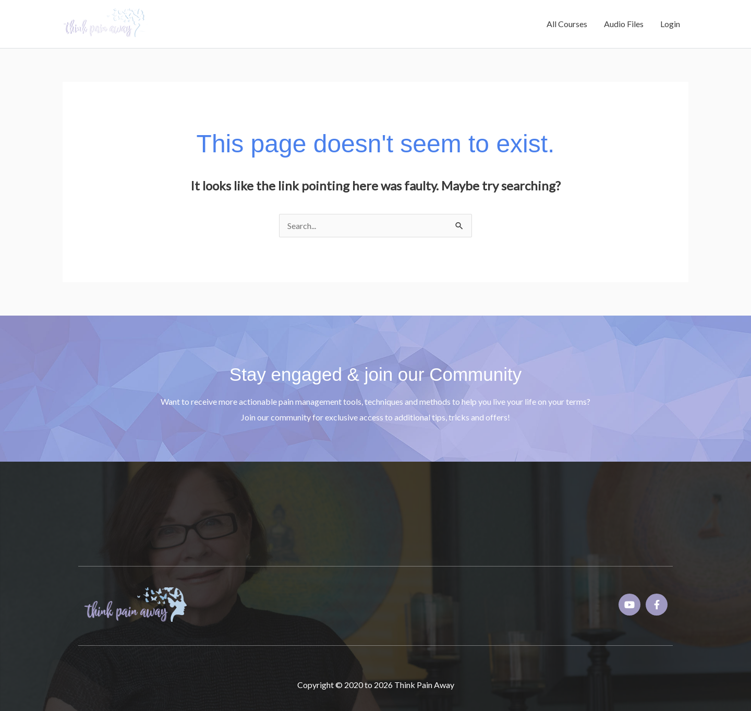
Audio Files (624, 24)
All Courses (567, 24)
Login (670, 24)
